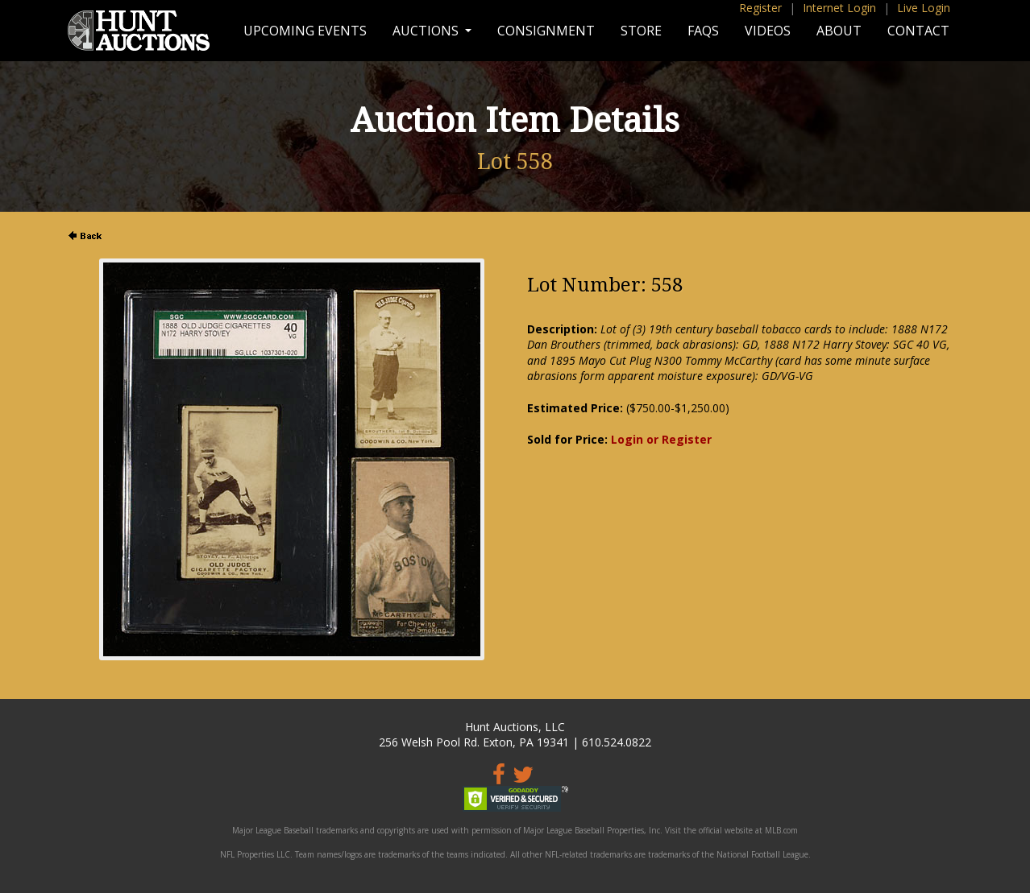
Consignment (546, 30)
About (839, 30)
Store (641, 30)
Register (760, 7)
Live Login (923, 7)
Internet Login (839, 7)
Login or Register (661, 439)
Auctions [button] (427, 30)
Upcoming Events (305, 30)
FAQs (703, 30)
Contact (918, 30)
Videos (768, 30)
